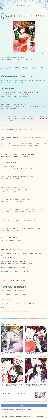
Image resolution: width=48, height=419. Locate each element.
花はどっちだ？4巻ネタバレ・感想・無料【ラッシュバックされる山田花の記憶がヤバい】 (24, 416)
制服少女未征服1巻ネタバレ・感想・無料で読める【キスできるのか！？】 (20, 413)
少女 (2, 13)
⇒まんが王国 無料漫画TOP (8, 299)
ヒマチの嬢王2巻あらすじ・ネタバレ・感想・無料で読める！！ (17, 311)
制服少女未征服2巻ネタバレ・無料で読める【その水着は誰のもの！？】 (20, 409)
